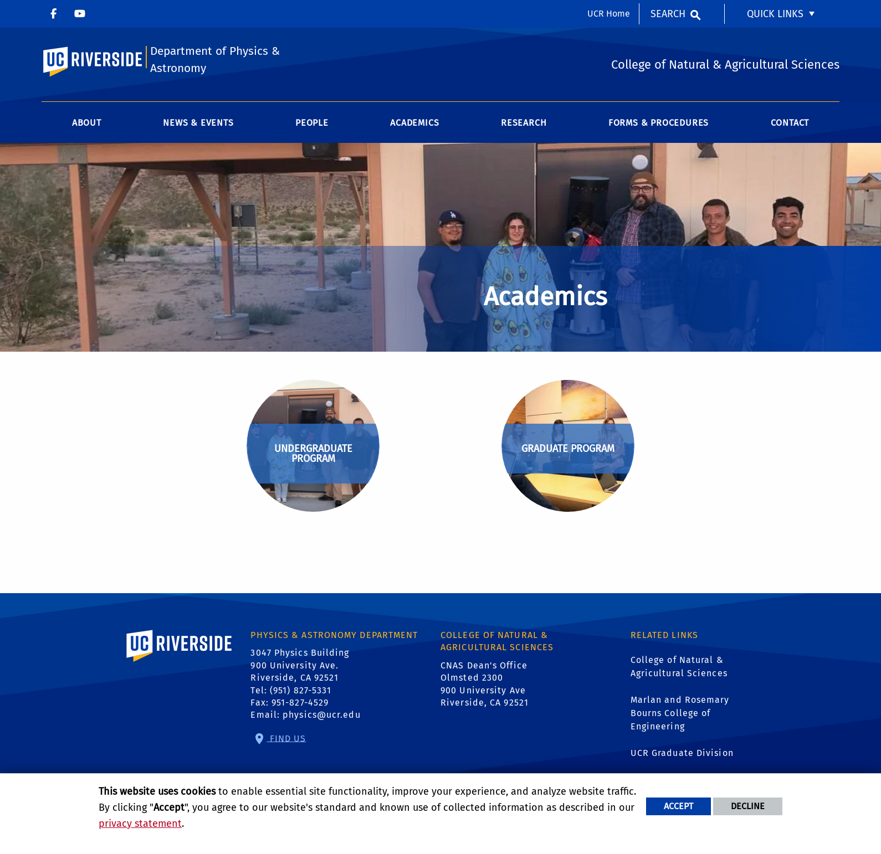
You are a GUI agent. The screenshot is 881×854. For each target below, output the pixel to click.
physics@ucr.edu (322, 714)
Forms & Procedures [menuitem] (658, 122)
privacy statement (140, 823)
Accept (678, 806)
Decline (748, 806)
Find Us (286, 738)
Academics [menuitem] (414, 122)
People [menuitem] (312, 122)
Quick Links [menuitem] (775, 14)
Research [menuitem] (523, 122)
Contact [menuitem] (790, 122)
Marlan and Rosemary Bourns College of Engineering (680, 713)
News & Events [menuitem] (198, 122)
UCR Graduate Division (682, 753)
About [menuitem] (86, 122)
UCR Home (608, 13)
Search (667, 14)
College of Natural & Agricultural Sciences (679, 666)
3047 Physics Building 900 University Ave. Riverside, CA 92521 (299, 665)
